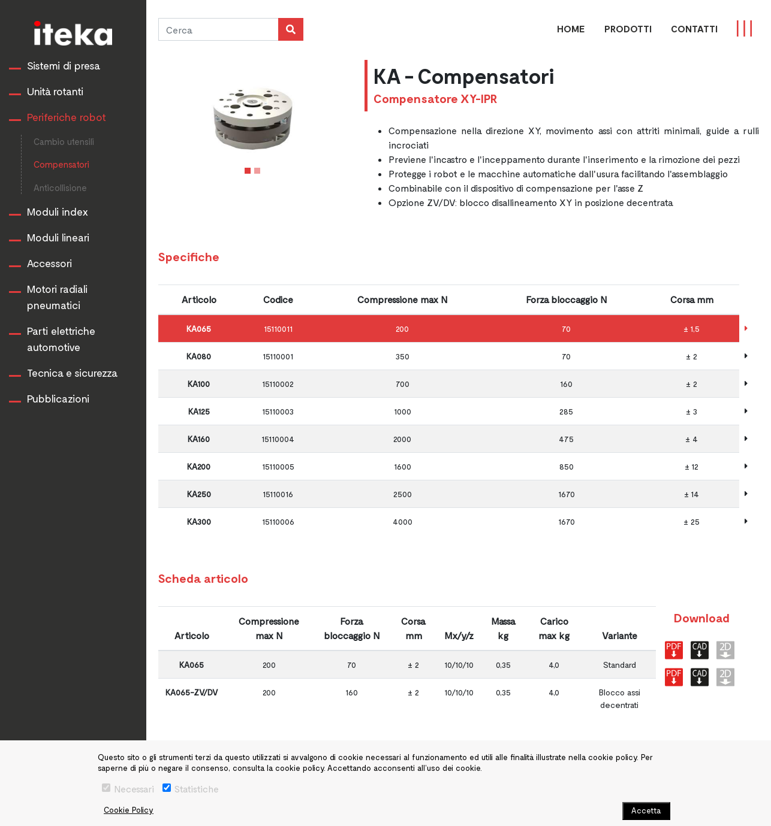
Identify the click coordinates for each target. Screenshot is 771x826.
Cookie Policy (128, 810)
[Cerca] (218, 29)
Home (571, 28)
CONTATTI (694, 28)
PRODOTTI (628, 28)
